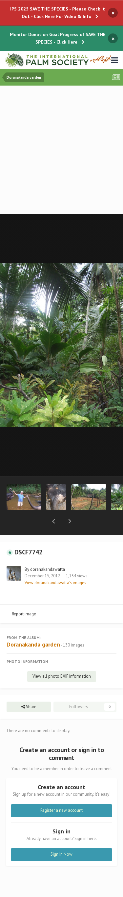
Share (28, 690)
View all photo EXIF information (61, 659)
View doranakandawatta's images (55, 565)
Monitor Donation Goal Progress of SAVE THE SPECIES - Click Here (58, 38)
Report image (24, 597)
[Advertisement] (61, 150)
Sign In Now (61, 837)
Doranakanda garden (33, 627)
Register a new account (61, 793)
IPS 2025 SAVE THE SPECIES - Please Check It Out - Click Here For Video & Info (57, 12)
